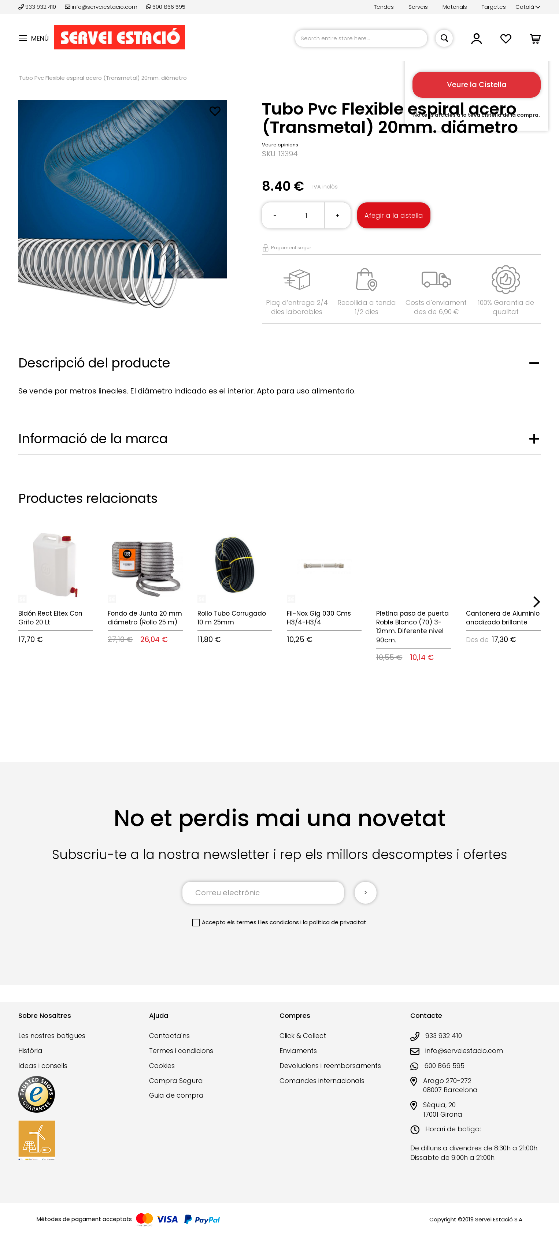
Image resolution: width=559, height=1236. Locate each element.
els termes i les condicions (263, 922)
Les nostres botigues (51, 1035)
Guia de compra (176, 1095)
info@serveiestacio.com (101, 7)
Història (30, 1050)
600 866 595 (165, 7)
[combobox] (361, 38)
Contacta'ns (169, 1035)
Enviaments (298, 1050)
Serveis (418, 7)
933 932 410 (38, 7)
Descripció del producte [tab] (94, 363)
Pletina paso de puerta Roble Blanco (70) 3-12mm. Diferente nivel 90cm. (412, 627)
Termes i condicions (181, 1050)
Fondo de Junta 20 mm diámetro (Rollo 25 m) (145, 618)
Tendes (384, 7)
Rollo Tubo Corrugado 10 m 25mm (231, 618)
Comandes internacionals (322, 1080)
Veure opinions (280, 144)
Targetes (494, 7)
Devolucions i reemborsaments (330, 1065)
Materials (455, 7)
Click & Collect (303, 1035)
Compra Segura (176, 1080)
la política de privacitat (334, 922)
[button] (528, 7)
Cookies (162, 1065)
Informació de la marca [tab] (93, 439)
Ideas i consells (42, 1065)
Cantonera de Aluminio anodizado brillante (503, 618)
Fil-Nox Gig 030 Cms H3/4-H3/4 (319, 618)
